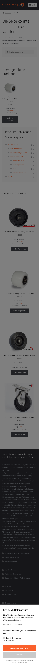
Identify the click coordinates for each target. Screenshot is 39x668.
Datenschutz (7, 624)
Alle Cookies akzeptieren (19, 648)
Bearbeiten (19, 655)
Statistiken (10, 640)
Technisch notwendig (13, 638)
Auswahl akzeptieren (19, 663)
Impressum (18, 624)
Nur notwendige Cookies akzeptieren (19, 660)
